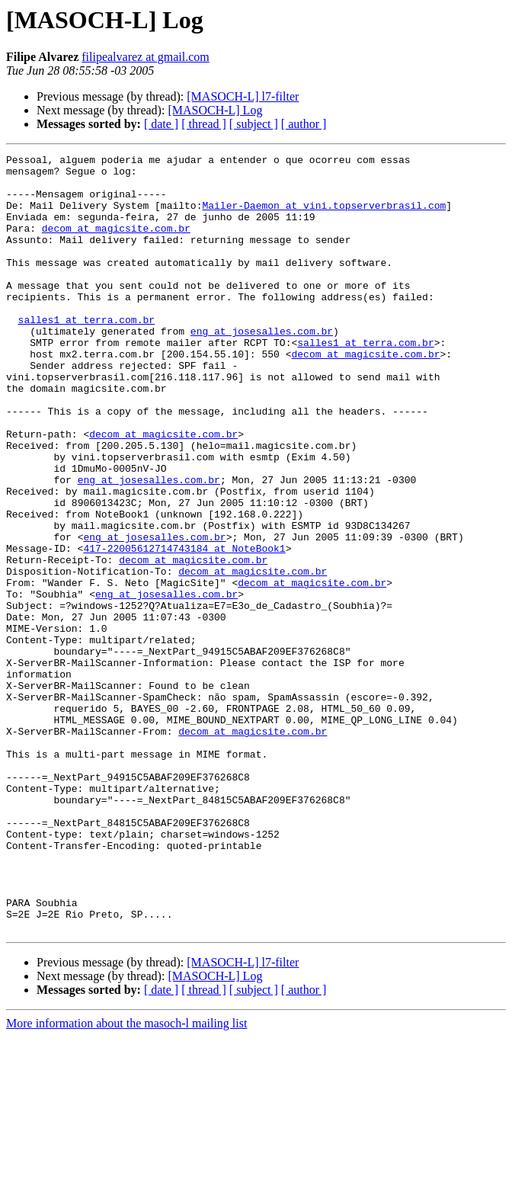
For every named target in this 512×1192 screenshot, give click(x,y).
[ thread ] (203, 123)
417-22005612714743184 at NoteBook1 (184, 628)
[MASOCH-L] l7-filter (243, 96)
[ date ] (161, 123)
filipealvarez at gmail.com (145, 56)
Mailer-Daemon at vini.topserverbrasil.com (324, 216)
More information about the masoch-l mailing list (126, 1178)
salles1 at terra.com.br (86, 353)
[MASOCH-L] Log (215, 110)
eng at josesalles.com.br (261, 367)
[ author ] (304, 123)
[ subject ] (253, 123)
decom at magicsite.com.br (116, 244)
